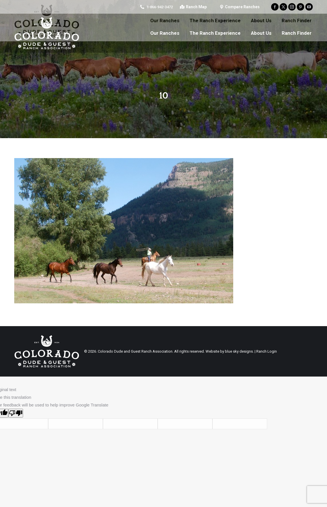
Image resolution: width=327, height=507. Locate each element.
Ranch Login (266, 351)
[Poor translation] (15, 413)
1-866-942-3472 (160, 7)
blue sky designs (239, 351)
